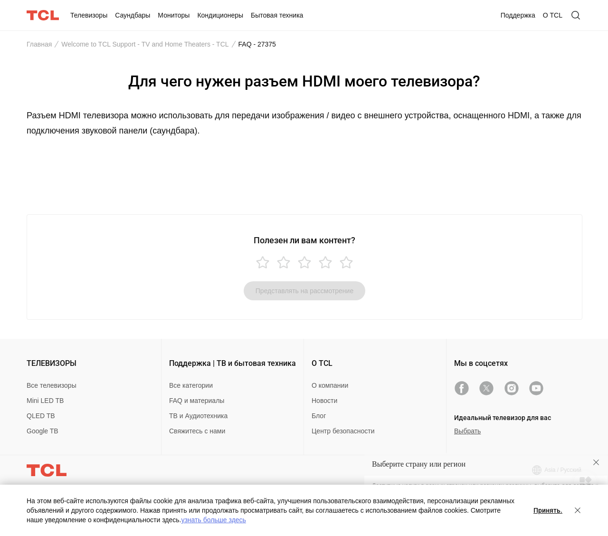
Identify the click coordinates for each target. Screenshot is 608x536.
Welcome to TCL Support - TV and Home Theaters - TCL (144, 44)
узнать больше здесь (213, 520)
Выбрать (467, 431)
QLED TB (41, 416)
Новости (324, 400)
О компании (330, 385)
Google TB (42, 431)
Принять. (547, 510)
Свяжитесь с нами (197, 431)
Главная (39, 44)
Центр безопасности (343, 431)
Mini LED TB (45, 400)
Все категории (191, 385)
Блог (319, 416)
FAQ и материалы (196, 400)
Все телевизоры (51, 385)
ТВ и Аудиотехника (198, 416)
